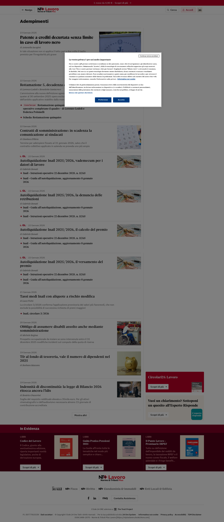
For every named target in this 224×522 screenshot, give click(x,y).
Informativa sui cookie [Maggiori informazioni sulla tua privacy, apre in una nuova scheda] (126, 79)
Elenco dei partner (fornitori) (80, 93)
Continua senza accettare (149, 56)
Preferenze (103, 100)
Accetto (121, 100)
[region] (113, 79)
